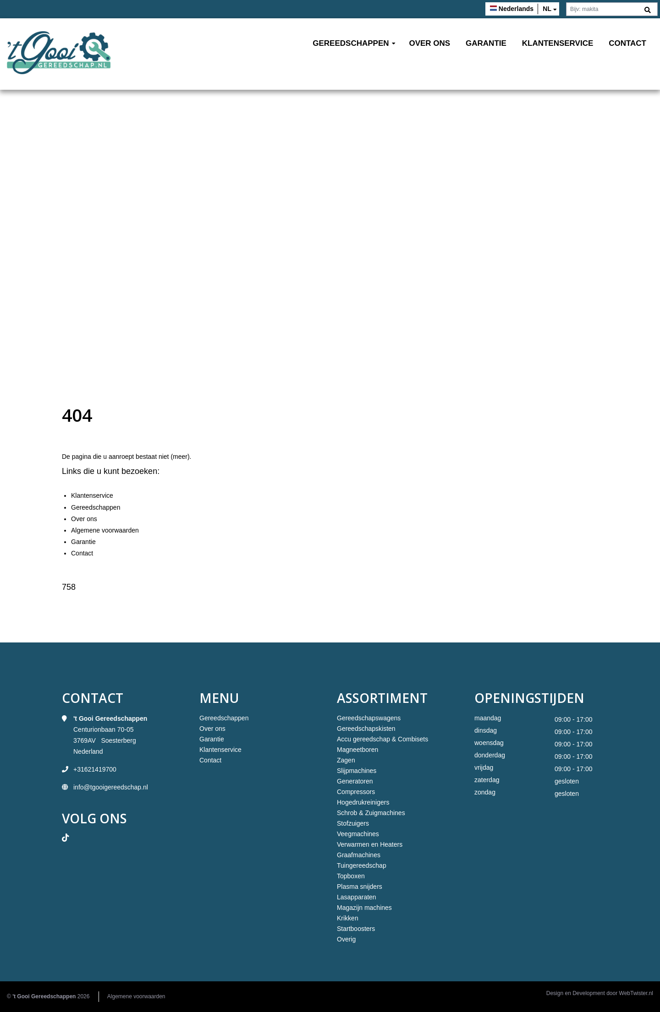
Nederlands (516, 8)
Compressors (356, 791)
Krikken (347, 918)
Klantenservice (558, 43)
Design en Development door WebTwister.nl (599, 993)
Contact (627, 43)
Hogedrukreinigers (363, 802)
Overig (346, 939)
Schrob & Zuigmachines (371, 812)
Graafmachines (358, 855)
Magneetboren (357, 749)
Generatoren (355, 781)
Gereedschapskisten (366, 728)
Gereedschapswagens (369, 718)
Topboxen (351, 876)
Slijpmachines (356, 770)
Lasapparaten (356, 897)
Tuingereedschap (361, 865)
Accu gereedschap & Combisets (382, 739)
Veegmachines (358, 834)
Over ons (429, 43)
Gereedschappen (351, 43)
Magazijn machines (364, 907)
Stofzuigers (353, 823)
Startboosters (356, 928)
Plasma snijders (359, 886)
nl (547, 8)
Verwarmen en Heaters (369, 844)
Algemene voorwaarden (105, 530)
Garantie (486, 43)
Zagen (346, 760)
